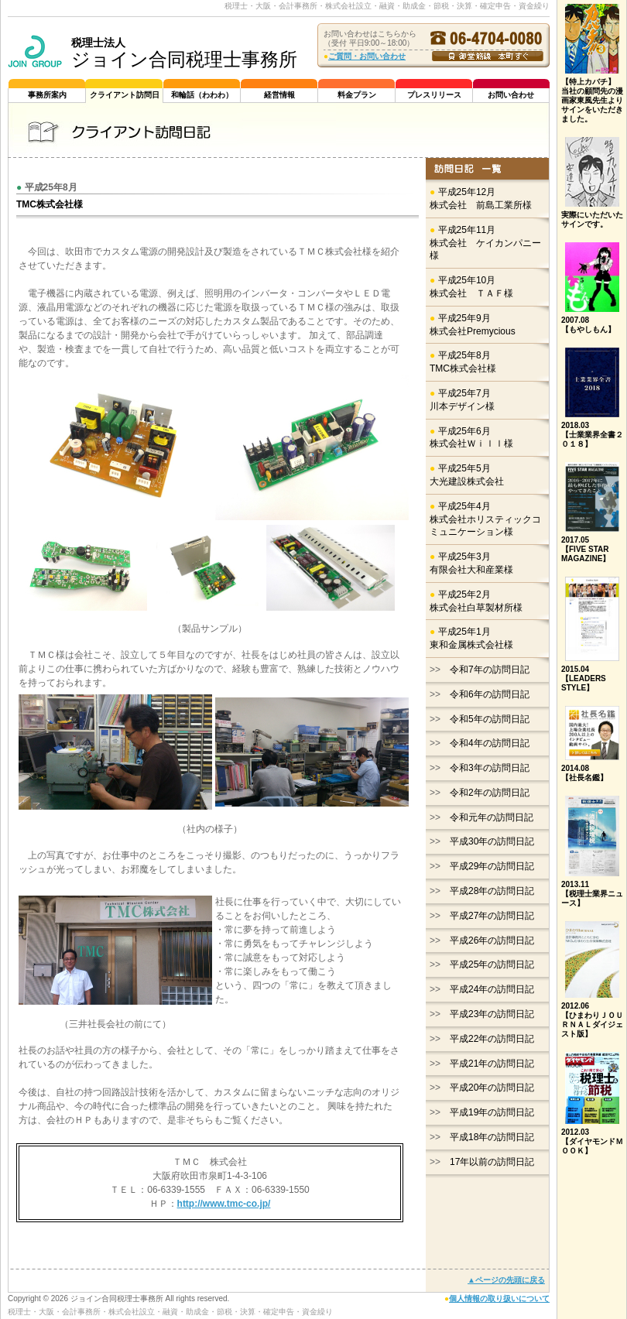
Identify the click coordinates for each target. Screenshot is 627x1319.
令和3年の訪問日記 (489, 767)
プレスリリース (434, 95)
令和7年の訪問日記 (489, 669)
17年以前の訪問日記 (492, 1161)
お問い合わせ (511, 95)
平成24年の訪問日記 (492, 989)
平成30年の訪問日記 (492, 841)
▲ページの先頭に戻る (506, 1280)
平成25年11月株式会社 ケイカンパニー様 (485, 243)
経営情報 (279, 95)
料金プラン (356, 95)
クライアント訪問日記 (124, 96)
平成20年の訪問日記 (492, 1087)
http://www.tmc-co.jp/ (224, 1203)
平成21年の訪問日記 (492, 1063)
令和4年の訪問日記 (489, 743)
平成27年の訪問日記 (492, 915)
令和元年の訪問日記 (491, 817)
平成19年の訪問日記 (492, 1112)
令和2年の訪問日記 (489, 792)
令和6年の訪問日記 (489, 694)
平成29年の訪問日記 (492, 866)
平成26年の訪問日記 (492, 940)
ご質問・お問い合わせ (367, 56)
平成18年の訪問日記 (492, 1137)
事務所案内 (47, 95)
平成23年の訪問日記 (492, 1014)
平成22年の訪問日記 (492, 1038)
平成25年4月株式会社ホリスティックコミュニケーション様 (485, 519)
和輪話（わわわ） (202, 95)
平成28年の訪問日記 (492, 891)
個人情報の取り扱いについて (499, 1298)
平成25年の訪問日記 (492, 964)
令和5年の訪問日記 (489, 719)
